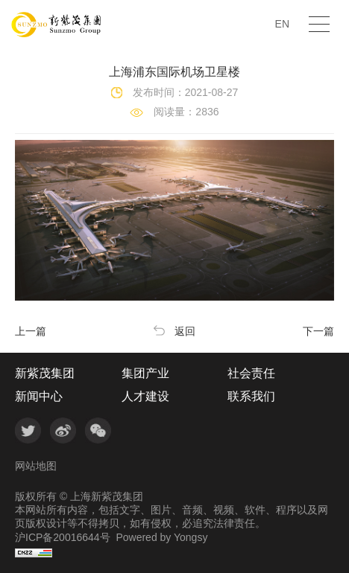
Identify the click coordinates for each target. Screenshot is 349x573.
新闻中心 (39, 397)
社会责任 (251, 374)
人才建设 (145, 397)
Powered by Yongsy (161, 537)
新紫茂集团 (45, 374)
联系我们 (251, 397)
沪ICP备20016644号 (62, 537)
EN (282, 24)
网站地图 (36, 466)
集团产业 (145, 374)
